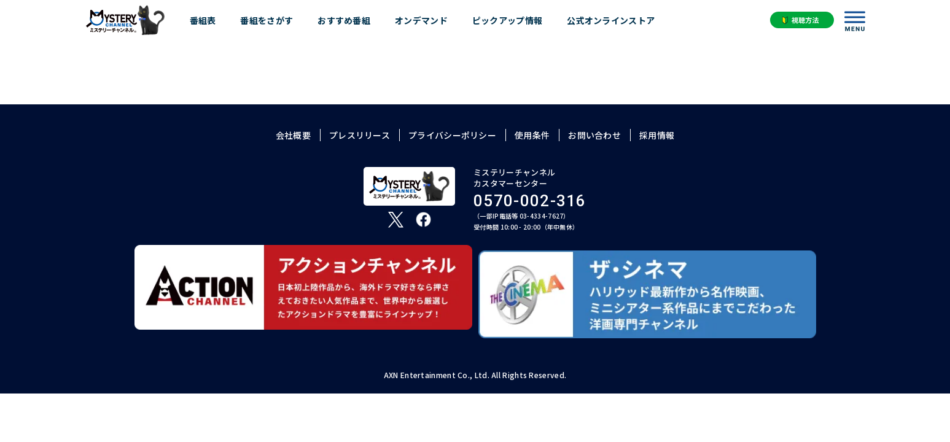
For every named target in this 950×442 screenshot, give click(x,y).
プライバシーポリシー (452, 135)
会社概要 (293, 135)
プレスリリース (359, 135)
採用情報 (656, 135)
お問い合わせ (594, 135)
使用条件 (532, 135)
